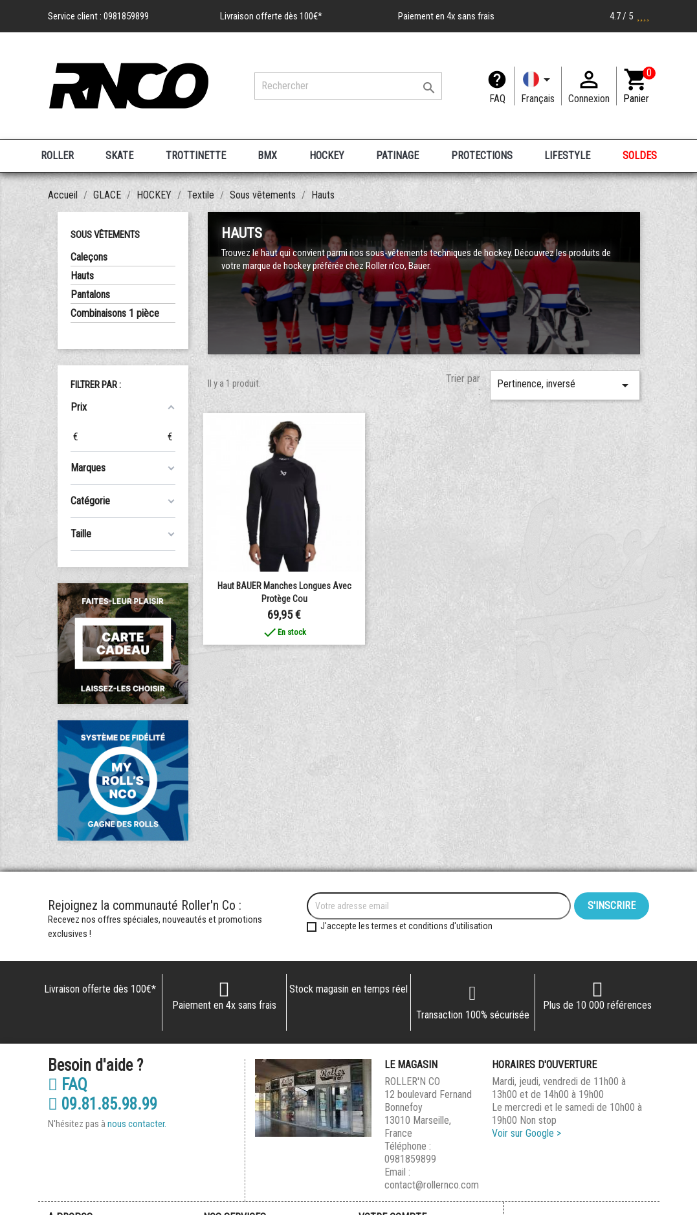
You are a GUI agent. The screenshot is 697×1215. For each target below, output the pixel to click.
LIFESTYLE (567, 155)
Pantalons (90, 294)
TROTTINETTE (196, 155)
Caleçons (89, 257)
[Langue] (538, 86)
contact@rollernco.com (431, 1185)
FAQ (497, 98)
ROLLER (57, 155)
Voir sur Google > (526, 1133)
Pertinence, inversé (565, 385)
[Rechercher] (348, 86)
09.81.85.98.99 (102, 1104)
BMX (267, 155)
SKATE (119, 155)
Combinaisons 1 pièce (115, 313)
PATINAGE (397, 155)
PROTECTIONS (482, 155)
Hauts (82, 276)
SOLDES (640, 155)
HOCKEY (326, 155)
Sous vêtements (105, 235)
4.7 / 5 (630, 16)
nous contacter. (136, 1124)
